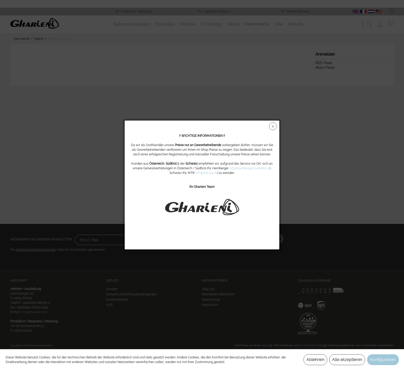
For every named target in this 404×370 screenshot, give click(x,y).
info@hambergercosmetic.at (249, 168)
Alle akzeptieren (347, 359)
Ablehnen (315, 359)
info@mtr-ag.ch (206, 173)
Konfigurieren (383, 359)
